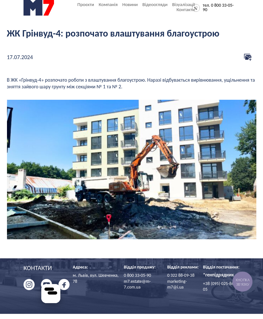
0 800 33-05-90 (137, 275)
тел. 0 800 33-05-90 (218, 7)
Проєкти (86, 4)
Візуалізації (183, 4)
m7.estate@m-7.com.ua (137, 284)
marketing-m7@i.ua (177, 284)
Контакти (186, 9)
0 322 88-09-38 (180, 275)
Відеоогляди (154, 4)
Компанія (108, 4)
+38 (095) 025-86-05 (219, 286)
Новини (130, 4)
